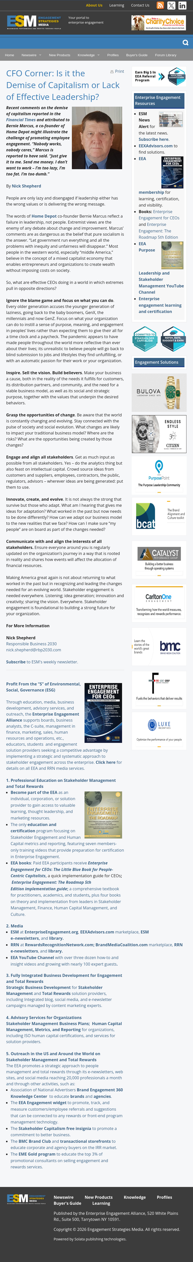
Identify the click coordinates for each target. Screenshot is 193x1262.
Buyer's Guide (137, 55)
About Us (94, 5)
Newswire (29, 55)
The (15, 1102)
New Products (59, 55)
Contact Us (140, 5)
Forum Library (165, 55)
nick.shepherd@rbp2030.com (33, 650)
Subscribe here (153, 139)
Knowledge (86, 55)
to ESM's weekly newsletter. (42, 662)
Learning (116, 5)
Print (119, 71)
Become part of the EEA (34, 792)
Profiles (113, 55)
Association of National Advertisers (44, 1090)
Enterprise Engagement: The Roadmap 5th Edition (158, 231)
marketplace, (110, 932)
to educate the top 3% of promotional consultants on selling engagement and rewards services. (59, 1160)
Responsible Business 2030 (31, 644)
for (51, 987)
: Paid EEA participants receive (49, 863)
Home (9, 55)
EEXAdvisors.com (156, 146)
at (18, 932)
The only (19, 824)
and (81, 1096)
